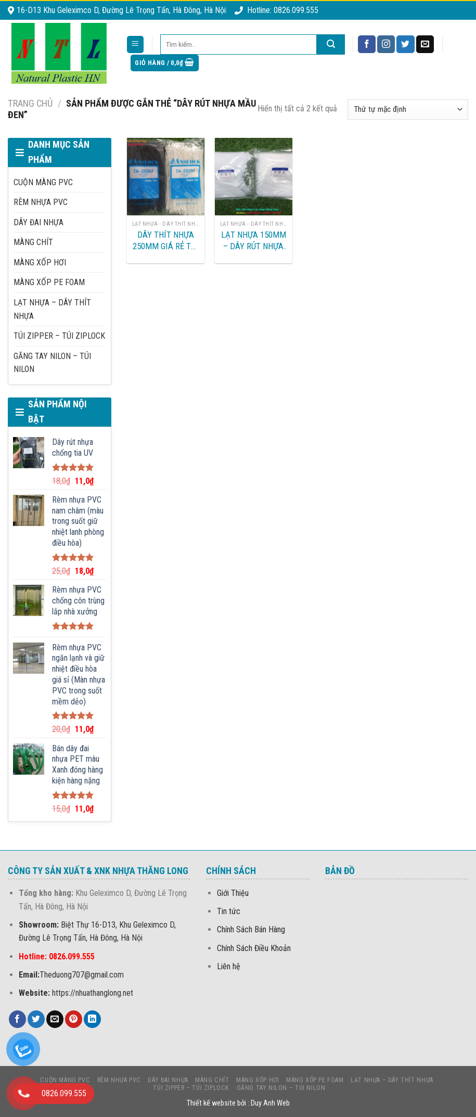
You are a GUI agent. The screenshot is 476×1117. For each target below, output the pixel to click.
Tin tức (228, 911)
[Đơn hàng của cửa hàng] (408, 109)
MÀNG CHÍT (33, 242)
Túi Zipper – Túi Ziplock (59, 336)
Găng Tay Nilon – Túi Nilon (52, 363)
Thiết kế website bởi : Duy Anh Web (238, 1103)
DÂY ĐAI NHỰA (38, 222)
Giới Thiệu (233, 893)
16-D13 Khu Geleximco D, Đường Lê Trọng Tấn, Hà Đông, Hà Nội (117, 10)
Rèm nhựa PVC (41, 202)
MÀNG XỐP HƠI (40, 262)
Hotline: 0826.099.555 (276, 10)
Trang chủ (30, 103)
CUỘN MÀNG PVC (43, 182)
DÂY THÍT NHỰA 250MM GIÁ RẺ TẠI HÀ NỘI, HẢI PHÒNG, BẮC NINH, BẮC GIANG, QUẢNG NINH (166, 240)
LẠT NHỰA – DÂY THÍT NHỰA (52, 309)
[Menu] (135, 44)
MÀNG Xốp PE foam (49, 282)
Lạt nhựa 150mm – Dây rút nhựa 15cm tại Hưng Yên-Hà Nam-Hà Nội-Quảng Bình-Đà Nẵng (253, 240)
